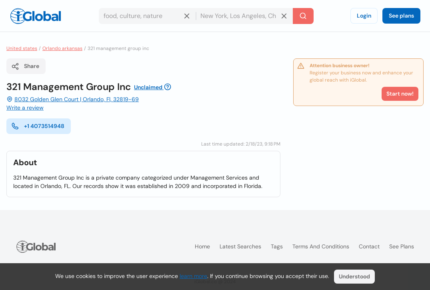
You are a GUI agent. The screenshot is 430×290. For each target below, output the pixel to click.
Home (202, 246)
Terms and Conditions (320, 246)
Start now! (400, 93)
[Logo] (36, 16)
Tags (277, 246)
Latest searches (240, 246)
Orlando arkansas (62, 48)
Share (25, 66)
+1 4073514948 (37, 126)
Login (364, 15)
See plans (401, 15)
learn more (193, 276)
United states (21, 48)
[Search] (303, 16)
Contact (369, 246)
